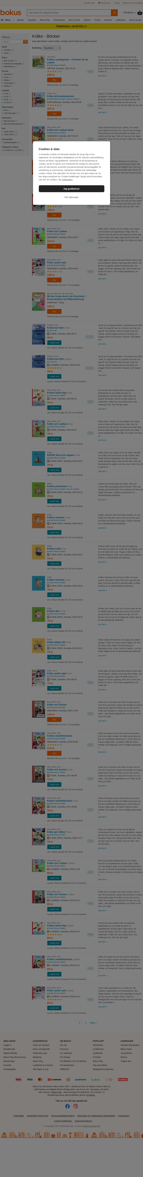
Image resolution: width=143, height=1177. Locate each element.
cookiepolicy (67, 180)
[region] (71, 173)
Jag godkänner (71, 189)
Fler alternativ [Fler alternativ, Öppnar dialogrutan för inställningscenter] (71, 197)
